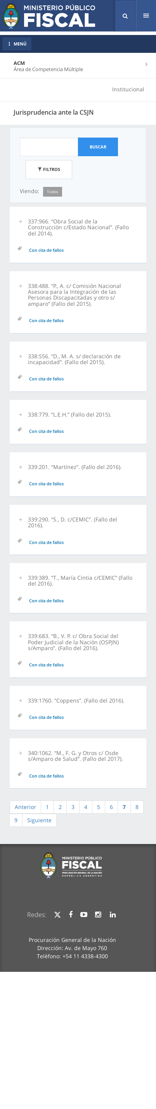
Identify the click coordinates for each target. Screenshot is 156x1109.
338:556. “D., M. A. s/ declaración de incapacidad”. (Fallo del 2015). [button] (74, 359)
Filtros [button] (49, 169)
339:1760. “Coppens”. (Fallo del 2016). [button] (76, 700)
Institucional (128, 89)
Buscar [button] (98, 147)
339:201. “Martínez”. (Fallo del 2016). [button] (75, 467)
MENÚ (16, 44)
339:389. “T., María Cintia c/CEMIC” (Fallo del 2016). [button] (80, 580)
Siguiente (39, 820)
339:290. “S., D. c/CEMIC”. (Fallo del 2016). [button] (72, 522)
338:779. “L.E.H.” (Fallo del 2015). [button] (69, 414)
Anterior (25, 807)
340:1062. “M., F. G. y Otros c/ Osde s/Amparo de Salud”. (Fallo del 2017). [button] (75, 755)
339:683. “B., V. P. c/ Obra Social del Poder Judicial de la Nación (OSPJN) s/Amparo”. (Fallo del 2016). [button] (73, 642)
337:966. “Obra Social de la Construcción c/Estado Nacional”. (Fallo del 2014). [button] (78, 227)
